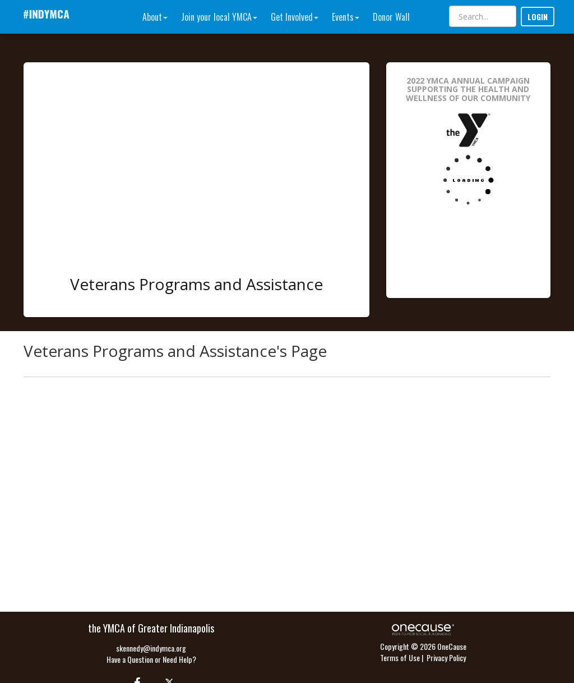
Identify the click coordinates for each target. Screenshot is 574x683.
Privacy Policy (446, 657)
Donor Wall (391, 17)
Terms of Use (400, 657)
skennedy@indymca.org (151, 648)
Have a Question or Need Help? (151, 659)
